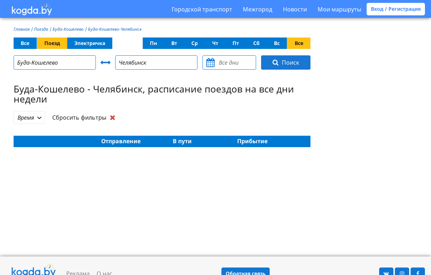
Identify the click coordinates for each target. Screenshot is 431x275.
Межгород (257, 9)
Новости (295, 9)
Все (25, 43)
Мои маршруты (339, 9)
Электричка (89, 43)
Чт (215, 43)
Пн (153, 43)
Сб (256, 43)
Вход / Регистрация (396, 8)
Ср (194, 43)
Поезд (52, 43)
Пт (235, 43)
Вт (174, 43)
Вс (277, 43)
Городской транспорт (202, 9)
